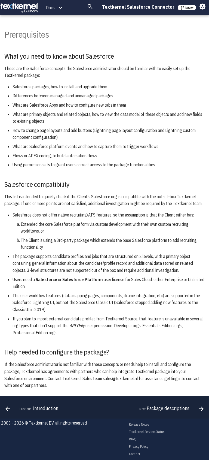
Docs (50, 7)
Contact (134, 454)
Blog (132, 439)
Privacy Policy (138, 446)
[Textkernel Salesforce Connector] (19, 7)
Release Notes (139, 424)
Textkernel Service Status (147, 431)
